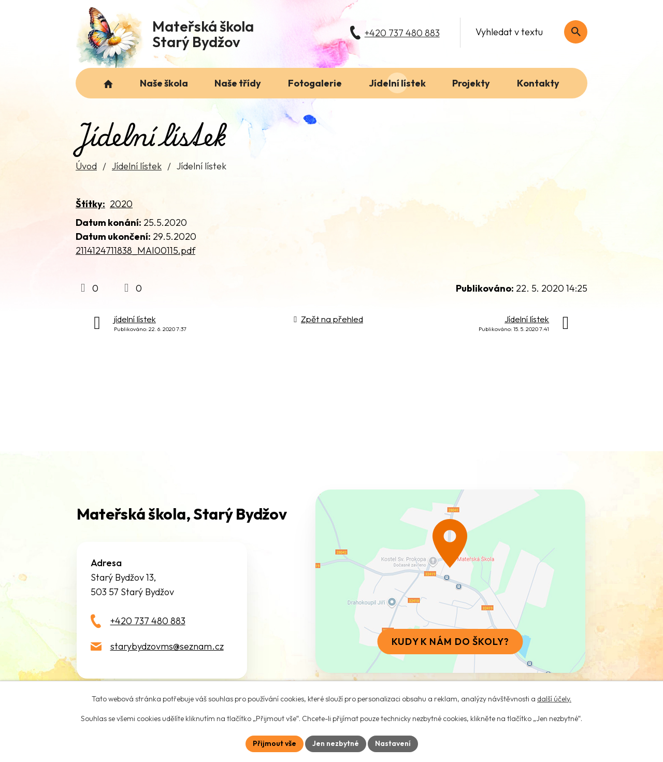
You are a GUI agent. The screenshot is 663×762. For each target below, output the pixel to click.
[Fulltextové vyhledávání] (526, 32)
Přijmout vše (274, 743)
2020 (121, 204)
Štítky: (90, 204)
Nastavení (393, 743)
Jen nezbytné (335, 743)
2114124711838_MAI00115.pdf (135, 250)
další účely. (554, 698)
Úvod (86, 166)
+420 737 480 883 (147, 621)
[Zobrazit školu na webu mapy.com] (450, 581)
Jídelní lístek (137, 166)
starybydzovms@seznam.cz (167, 646)
